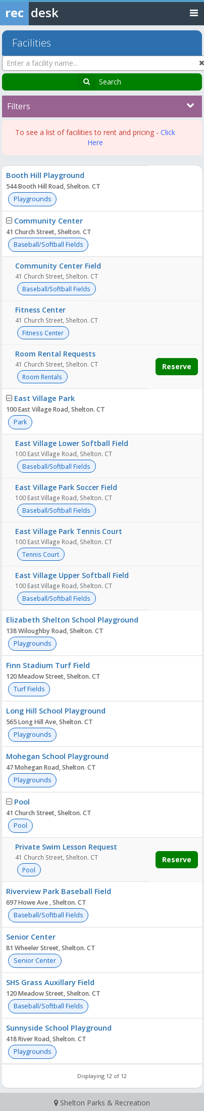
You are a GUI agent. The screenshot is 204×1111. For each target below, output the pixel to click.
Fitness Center (40, 310)
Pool (22, 801)
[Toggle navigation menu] (194, 12)
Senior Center (31, 936)
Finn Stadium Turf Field (48, 665)
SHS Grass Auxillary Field (50, 982)
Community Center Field (58, 266)
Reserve (176, 366)
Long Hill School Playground (56, 710)
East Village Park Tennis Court (68, 531)
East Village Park (44, 398)
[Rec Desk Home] (55, 12)
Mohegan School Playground (57, 756)
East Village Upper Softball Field (72, 575)
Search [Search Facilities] (110, 81)
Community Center (48, 220)
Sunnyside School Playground (59, 1028)
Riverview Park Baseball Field (58, 891)
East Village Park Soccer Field (66, 487)
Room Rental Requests (55, 354)
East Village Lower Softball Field (71, 443)
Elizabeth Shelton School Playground (72, 619)
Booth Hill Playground (45, 175)
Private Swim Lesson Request (66, 847)
